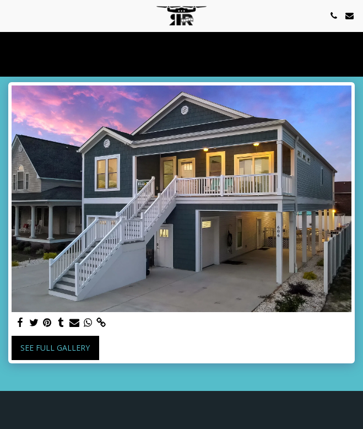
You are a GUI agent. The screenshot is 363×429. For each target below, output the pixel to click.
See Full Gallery (55, 347)
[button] (12, 15)
